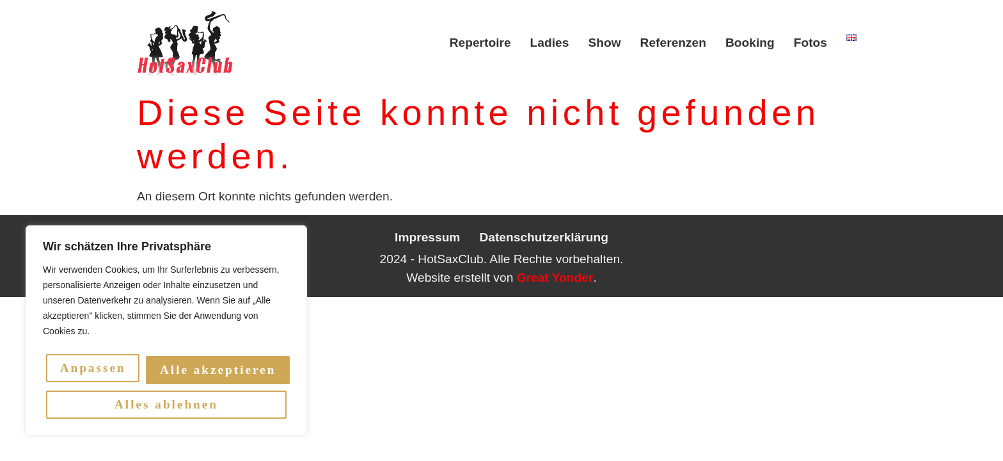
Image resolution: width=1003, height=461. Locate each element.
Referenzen (673, 42)
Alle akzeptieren (168, 404)
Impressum (427, 237)
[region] (166, 332)
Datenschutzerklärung (543, 237)
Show (604, 42)
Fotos (810, 42)
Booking (750, 42)
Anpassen (95, 369)
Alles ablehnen (219, 369)
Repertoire (480, 42)
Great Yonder (555, 277)
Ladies (549, 42)
